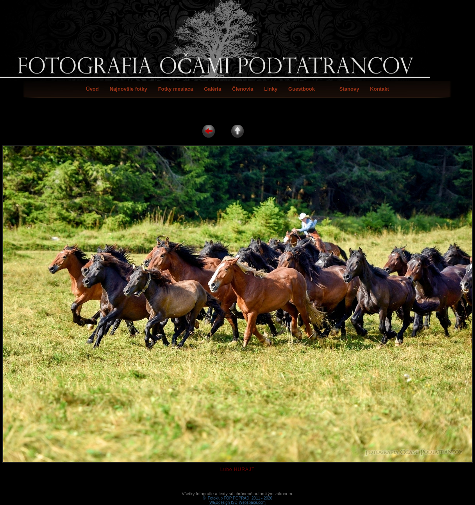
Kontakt (379, 89)
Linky (270, 89)
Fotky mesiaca (175, 89)
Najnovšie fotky (128, 89)
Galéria (212, 89)
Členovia (242, 89)
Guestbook (301, 89)
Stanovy (349, 89)
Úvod (92, 89)
